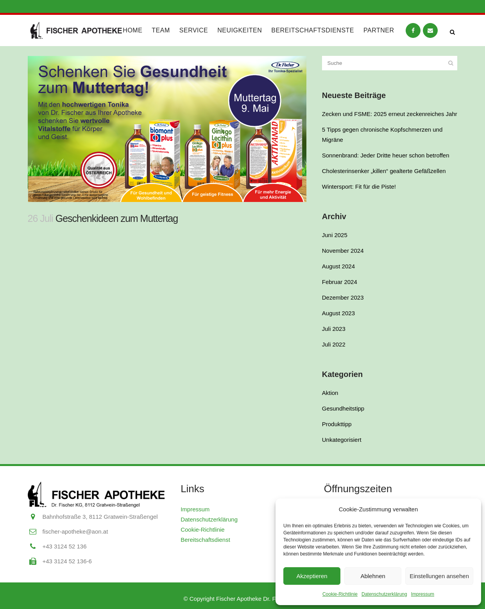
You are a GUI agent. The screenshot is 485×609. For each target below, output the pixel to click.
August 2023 (338, 313)
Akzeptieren (311, 576)
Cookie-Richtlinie (340, 594)
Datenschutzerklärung (384, 594)
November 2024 (343, 250)
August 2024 (338, 266)
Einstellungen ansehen (439, 576)
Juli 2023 (333, 328)
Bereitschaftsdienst (205, 539)
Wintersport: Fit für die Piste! (359, 186)
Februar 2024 (339, 282)
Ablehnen (372, 576)
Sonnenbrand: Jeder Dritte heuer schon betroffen (385, 155)
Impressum (422, 594)
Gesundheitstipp (343, 408)
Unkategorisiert (342, 439)
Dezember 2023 (343, 297)
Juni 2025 (334, 235)
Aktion (330, 392)
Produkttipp (337, 424)
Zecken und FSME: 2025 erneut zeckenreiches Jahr (389, 114)
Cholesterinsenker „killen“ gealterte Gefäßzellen (384, 171)
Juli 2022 (333, 344)
